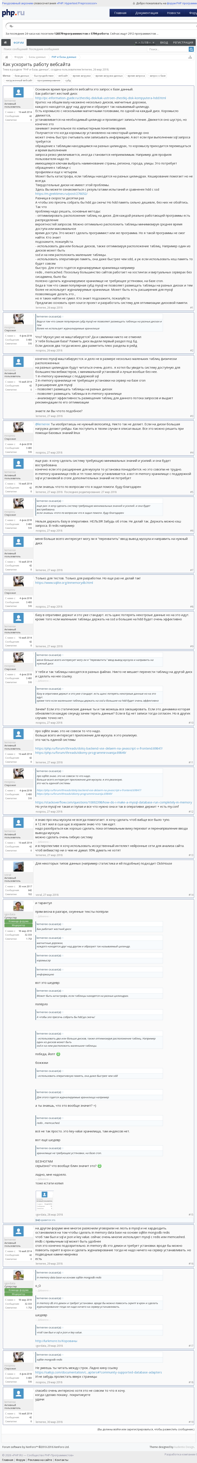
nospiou (9, 327)
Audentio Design (184, 1447)
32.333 (28, 934)
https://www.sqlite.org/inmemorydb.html (64, 582)
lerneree (87, 69)
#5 (191, 492)
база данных (21, 75)
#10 (191, 722)
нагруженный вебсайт (18, 80)
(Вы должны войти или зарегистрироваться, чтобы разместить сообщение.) (145, 1429)
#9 (191, 646)
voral (7, 875)
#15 (191, 1214)
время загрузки (81, 75)
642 (30, 890)
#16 (191, 1263)
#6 (191, 530)
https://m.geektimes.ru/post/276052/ (61, 193)
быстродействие (43, 75)
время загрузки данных (108, 75)
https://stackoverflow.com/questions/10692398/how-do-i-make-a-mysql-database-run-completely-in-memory (113, 802)
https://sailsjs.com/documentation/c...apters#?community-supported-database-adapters (98, 1372)
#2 (191, 350)
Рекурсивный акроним (17, 3)
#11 (191, 762)
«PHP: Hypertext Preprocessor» (77, 3)
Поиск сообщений (16, 49)
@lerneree (42, 424)
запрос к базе (157, 75)
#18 (191, 1382)
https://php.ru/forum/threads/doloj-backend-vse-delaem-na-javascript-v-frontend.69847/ (99, 748)
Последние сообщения (44, 49)
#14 (191, 894)
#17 (191, 1345)
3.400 (29, 339)
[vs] (38, 1220)
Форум (18, 43)
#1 (191, 307)
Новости (173, 13)
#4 (191, 452)
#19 (191, 1422)
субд (67, 80)
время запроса (135, 75)
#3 (191, 416)
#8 (191, 606)
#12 (191, 811)
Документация (146, 13)
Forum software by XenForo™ (35, 1447)
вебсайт (62, 75)
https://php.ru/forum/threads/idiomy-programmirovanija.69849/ (80, 752)
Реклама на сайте (40, 1460)
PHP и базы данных (36, 69)
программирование (48, 80)
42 (30, 116)
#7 (191, 570)
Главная (120, 13)
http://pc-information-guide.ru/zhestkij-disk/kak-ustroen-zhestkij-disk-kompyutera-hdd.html (100, 98)
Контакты (61, 1460)
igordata (9, 914)
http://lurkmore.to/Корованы (56, 1341)
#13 (191, 855)
